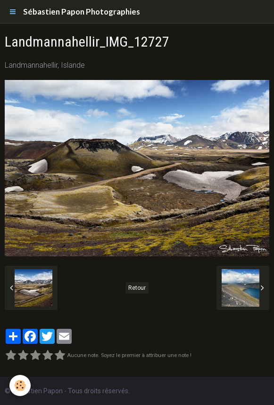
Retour (137, 288)
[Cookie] (20, 385)
